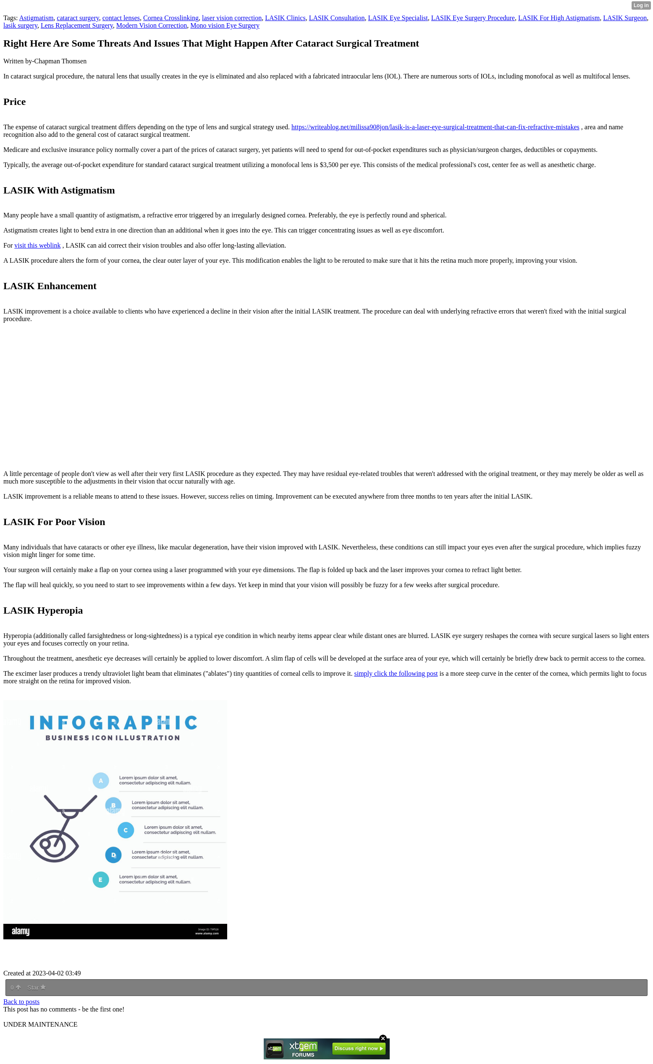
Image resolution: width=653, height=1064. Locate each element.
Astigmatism (36, 17)
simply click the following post (396, 673)
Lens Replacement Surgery (77, 25)
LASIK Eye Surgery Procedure (473, 17)
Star (36, 987)
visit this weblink (37, 245)
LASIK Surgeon (625, 17)
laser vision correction (232, 17)
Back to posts (21, 1001)
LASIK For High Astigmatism (559, 17)
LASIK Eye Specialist (398, 17)
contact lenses (121, 17)
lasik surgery (20, 25)
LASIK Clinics (285, 17)
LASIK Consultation (337, 17)
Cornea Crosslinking (171, 17)
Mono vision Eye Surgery (225, 25)
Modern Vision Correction (151, 25)
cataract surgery (78, 17)
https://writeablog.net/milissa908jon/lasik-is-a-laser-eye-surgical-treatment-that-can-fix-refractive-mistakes (435, 127)
